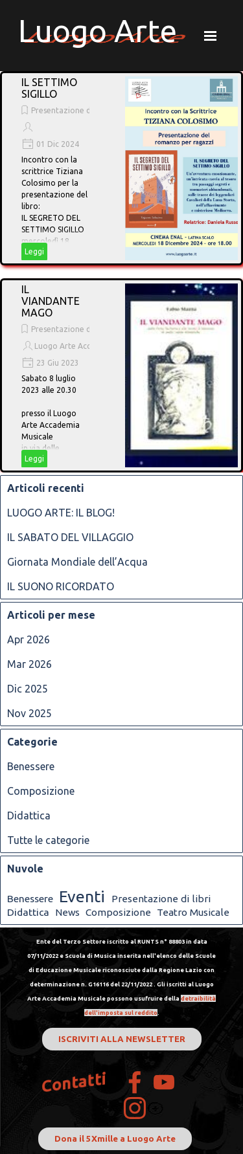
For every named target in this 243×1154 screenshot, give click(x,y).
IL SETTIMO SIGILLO (49, 88)
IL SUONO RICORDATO (60, 586)
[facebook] (135, 1082)
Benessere (30, 766)
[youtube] (164, 1082)
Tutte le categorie (48, 840)
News (67, 912)
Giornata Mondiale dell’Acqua (77, 562)
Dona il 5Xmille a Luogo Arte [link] (115, 1139)
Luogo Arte (97, 30)
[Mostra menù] (210, 35)
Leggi (34, 251)
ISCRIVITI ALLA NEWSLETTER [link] (121, 1039)
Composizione (41, 791)
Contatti (74, 1082)
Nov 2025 (29, 713)
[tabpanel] (122, 976)
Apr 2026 (28, 639)
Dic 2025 (27, 688)
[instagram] (135, 1108)
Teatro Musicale (193, 912)
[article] (121, 168)
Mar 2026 (29, 664)
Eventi (82, 896)
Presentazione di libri (69, 110)
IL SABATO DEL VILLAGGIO (70, 537)
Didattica (29, 815)
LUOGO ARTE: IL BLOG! (61, 512)
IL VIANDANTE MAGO (50, 300)
